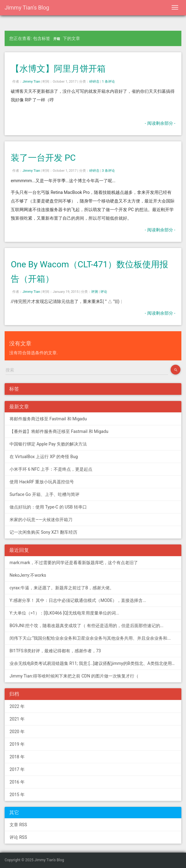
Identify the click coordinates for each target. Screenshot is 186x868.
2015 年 (17, 794)
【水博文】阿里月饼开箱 (58, 69)
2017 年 (17, 769)
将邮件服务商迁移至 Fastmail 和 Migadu (48, 418)
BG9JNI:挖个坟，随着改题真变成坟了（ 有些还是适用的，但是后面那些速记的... (87, 625)
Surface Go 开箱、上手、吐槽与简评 (44, 494)
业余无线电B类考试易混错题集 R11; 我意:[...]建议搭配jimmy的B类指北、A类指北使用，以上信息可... (95, 663)
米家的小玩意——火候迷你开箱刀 (41, 519)
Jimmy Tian (31, 82)
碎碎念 (94, 82)
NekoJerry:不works (28, 575)
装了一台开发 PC (43, 158)
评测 (94, 292)
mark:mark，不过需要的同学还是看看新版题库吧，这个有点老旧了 (74, 562)
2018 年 (17, 756)
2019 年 (17, 744)
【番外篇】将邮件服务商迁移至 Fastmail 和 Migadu (59, 431)
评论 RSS (18, 837)
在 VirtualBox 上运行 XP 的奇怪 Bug (44, 456)
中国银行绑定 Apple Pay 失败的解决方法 (48, 444)
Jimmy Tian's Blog (27, 7)
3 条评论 (108, 171)
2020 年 (17, 731)
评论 (103, 292)
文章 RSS (18, 824)
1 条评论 (108, 82)
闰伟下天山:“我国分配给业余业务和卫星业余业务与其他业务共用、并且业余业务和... (90, 638)
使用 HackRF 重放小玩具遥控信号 (42, 481)
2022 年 (17, 706)
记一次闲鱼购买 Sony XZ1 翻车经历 (43, 532)
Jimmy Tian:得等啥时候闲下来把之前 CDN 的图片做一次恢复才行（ (74, 676)
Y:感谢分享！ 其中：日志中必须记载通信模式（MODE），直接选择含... (78, 600)
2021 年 (17, 719)
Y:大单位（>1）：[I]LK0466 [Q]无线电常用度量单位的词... (64, 613)
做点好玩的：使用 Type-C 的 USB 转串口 (48, 507)
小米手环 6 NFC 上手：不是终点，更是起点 (51, 469)
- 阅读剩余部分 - (160, 123)
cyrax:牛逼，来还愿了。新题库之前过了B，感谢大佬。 (62, 587)
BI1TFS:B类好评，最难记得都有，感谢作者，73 (55, 650)
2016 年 (17, 782)
